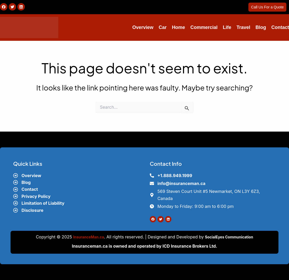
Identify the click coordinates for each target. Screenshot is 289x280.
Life (227, 27)
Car (163, 27)
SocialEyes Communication (232, 236)
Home (178, 27)
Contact (280, 27)
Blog (261, 27)
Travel (243, 27)
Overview (142, 27)
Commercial (204, 27)
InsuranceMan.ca (85, 236)
